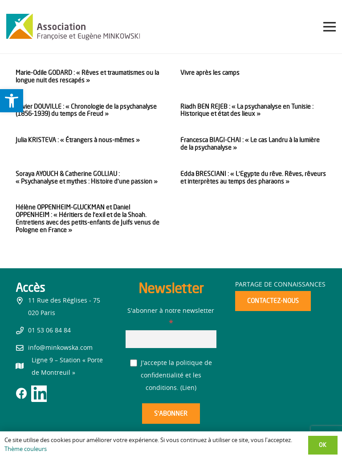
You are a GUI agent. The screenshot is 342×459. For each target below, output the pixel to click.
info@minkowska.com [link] (60, 348)
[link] (11, 100)
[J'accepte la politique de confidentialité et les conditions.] (134, 363)
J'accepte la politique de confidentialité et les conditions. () (171, 375)
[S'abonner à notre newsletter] (171, 339)
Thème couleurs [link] (25, 449)
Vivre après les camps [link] (210, 72)
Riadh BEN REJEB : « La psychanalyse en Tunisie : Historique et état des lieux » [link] (247, 110)
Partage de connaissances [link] (280, 285)
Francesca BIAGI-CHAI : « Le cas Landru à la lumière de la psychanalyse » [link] (250, 143)
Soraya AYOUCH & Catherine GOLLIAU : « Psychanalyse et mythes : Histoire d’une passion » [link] (87, 177)
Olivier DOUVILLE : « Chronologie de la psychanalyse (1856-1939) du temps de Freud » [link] (86, 110)
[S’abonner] (171, 413)
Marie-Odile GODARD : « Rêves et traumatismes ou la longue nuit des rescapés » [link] (87, 76)
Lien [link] (188, 388)
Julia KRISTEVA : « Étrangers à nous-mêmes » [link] (78, 139)
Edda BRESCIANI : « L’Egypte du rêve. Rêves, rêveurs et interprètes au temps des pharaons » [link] (253, 177)
